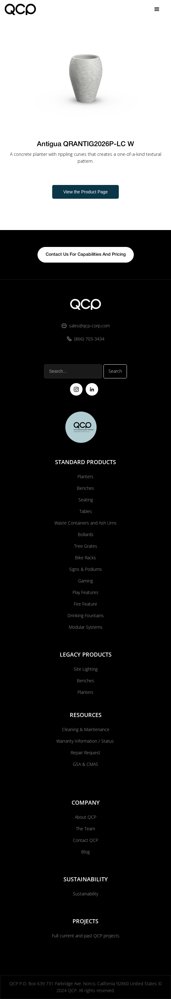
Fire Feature (85, 604)
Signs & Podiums (85, 569)
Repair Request (85, 753)
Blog (85, 852)
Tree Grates (85, 546)
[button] (157, 9)
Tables (85, 511)
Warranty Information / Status (85, 741)
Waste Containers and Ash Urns (85, 523)
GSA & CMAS (85, 764)
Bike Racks (85, 558)
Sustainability (85, 894)
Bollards (85, 534)
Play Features (85, 592)
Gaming (85, 581)
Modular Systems (86, 627)
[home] (20, 9)
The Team (85, 829)
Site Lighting (86, 669)
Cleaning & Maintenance (85, 729)
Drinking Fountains (86, 615)
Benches (85, 488)
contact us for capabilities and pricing (86, 255)
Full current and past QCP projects (85, 936)
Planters (85, 476)
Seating (85, 500)
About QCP (85, 817)
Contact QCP (85, 840)
